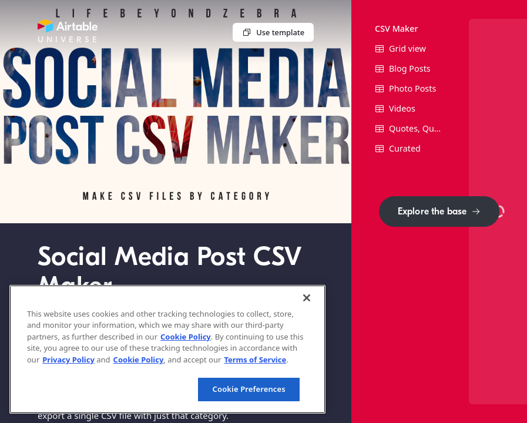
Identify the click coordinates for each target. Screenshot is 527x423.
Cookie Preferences (249, 389)
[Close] (307, 298)
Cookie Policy (185, 336)
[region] (167, 349)
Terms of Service (255, 359)
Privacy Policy (68, 359)
